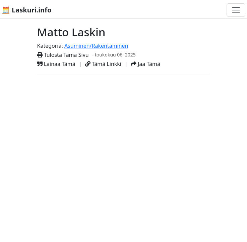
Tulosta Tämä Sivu (63, 54)
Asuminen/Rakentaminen (96, 45)
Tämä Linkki (103, 64)
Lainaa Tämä (56, 64)
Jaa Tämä (145, 64)
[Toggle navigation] (236, 10)
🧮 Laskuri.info (26, 9)
